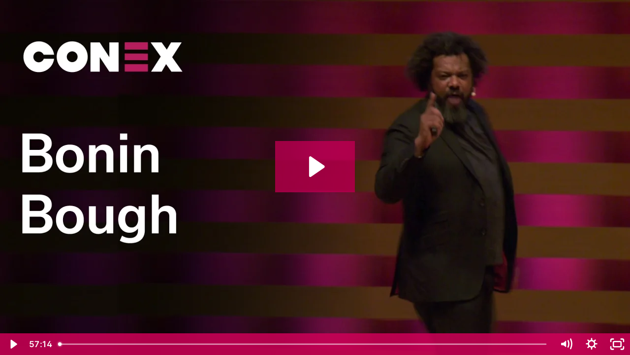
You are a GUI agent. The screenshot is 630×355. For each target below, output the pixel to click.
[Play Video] (13, 344)
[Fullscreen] (617, 344)
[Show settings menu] (591, 344)
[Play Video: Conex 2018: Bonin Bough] (315, 166)
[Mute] (566, 344)
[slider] (303, 344)
